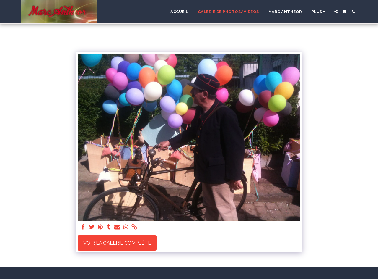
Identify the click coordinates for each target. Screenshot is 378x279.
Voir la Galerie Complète (117, 243)
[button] (336, 12)
